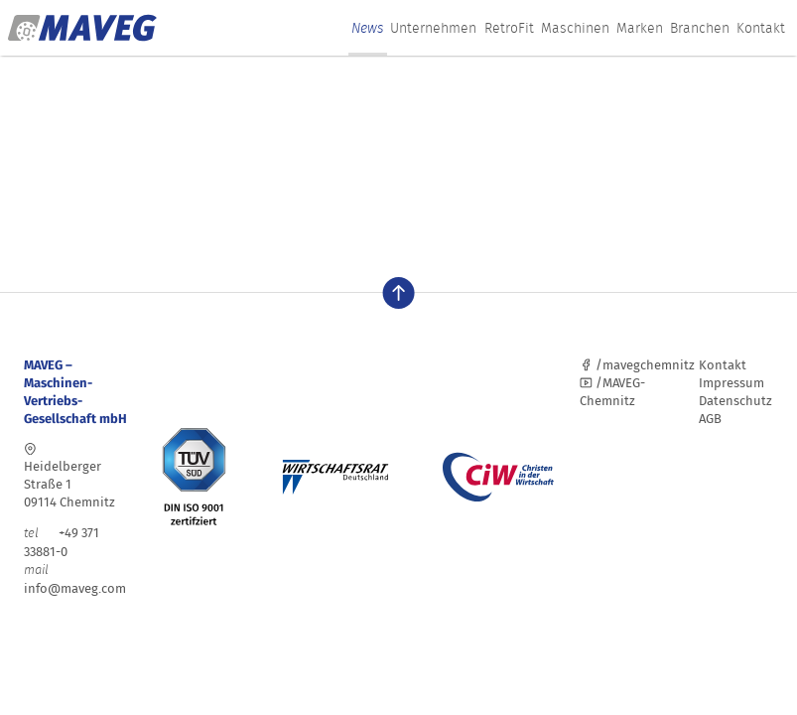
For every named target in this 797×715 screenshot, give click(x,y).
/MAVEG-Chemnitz (612, 391)
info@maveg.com (75, 588)
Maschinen (575, 28)
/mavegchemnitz (637, 365)
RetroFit (509, 28)
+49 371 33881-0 (61, 542)
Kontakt (760, 28)
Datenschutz (735, 400)
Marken (639, 28)
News (367, 28)
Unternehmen (433, 28)
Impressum (731, 382)
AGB (710, 418)
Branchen (700, 28)
